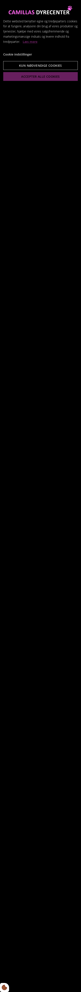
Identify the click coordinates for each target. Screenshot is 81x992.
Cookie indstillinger (17, 54)
